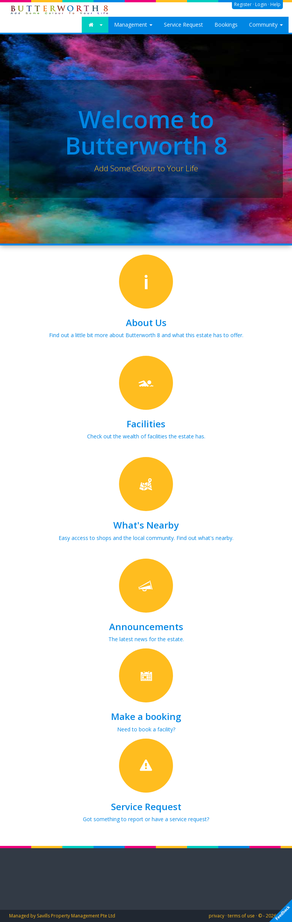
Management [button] (133, 24)
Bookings (226, 24)
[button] (95, 25)
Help (275, 4)
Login (261, 4)
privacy (216, 915)
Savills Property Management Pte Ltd (76, 915)
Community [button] (266, 24)
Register (243, 4)
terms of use (241, 915)
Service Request (183, 24)
